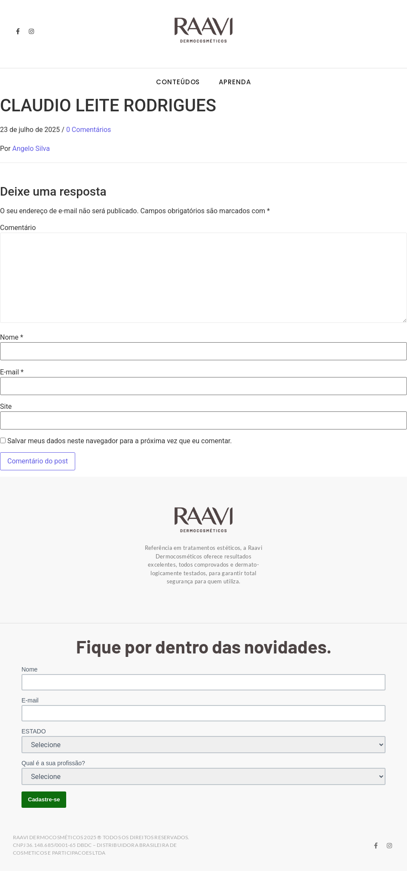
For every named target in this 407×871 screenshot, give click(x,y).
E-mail (12, 372)
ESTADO (33, 731)
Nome (11, 337)
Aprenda (235, 81)
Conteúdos (178, 81)
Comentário (18, 227)
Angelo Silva (31, 148)
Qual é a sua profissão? (53, 763)
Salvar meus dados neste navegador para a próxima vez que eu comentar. (119, 441)
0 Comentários (88, 130)
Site (6, 406)
